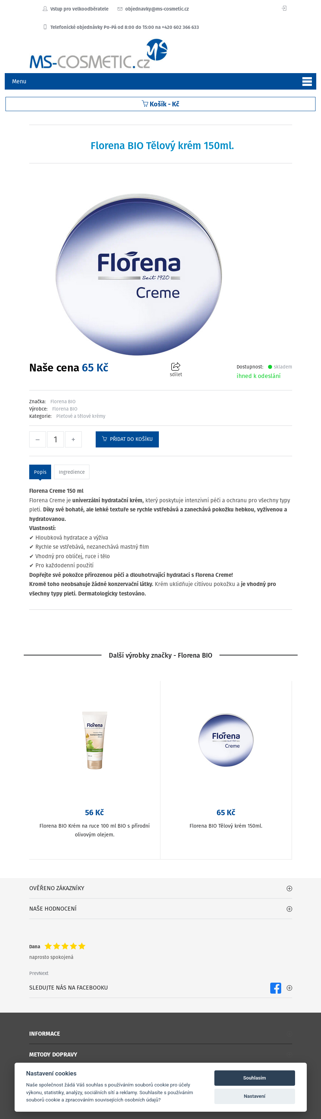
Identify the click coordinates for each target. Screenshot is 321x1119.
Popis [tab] (40, 472)
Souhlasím (254, 1078)
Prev (34, 973)
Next (44, 973)
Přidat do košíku (127, 439)
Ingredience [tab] (72, 472)
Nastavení (254, 1096)
